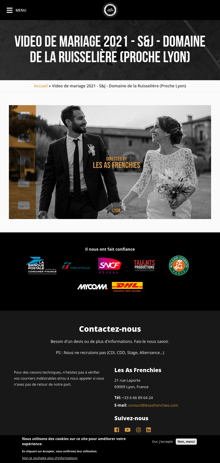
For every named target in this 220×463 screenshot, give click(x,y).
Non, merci (186, 441)
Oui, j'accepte (162, 441)
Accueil (41, 85)
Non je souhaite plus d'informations (49, 458)
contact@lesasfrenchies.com (153, 405)
